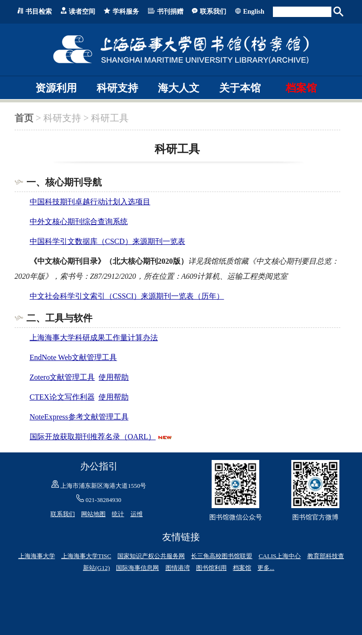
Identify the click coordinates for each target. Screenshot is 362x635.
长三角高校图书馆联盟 (221, 556)
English (253, 11)
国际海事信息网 (137, 567)
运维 (137, 514)
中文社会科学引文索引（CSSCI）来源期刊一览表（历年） (127, 296)
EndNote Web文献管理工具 (73, 357)
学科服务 (126, 11)
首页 (24, 118)
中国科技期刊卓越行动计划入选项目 (90, 202)
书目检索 (38, 11)
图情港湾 (177, 567)
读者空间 (82, 11)
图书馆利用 (211, 567)
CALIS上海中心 (280, 556)
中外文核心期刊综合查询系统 (79, 221)
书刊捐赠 (170, 11)
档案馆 (301, 88)
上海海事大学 (36, 556)
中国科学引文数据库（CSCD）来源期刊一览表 (107, 241)
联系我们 (213, 11)
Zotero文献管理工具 (62, 377)
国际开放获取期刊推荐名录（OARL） (93, 437)
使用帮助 (114, 377)
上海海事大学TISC (86, 556)
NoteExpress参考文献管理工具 (79, 417)
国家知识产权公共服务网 (151, 556)
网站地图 (93, 514)
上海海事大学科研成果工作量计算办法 (94, 338)
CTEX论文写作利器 (62, 397)
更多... (265, 567)
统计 (118, 514)
